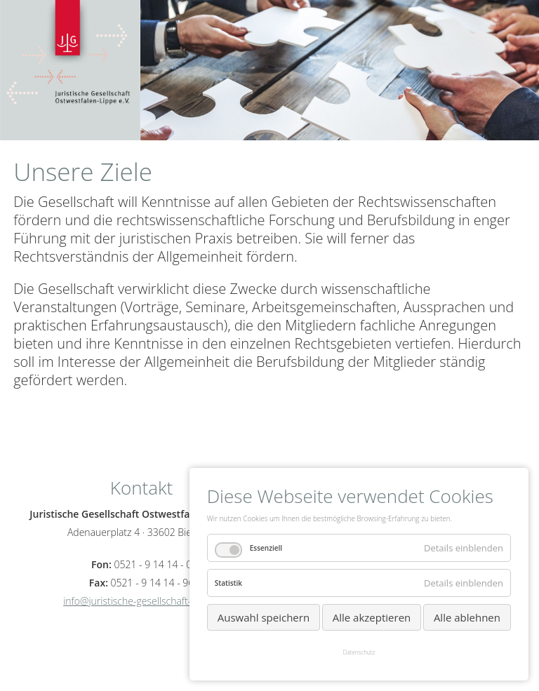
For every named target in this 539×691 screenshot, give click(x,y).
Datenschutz (359, 652)
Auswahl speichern (264, 617)
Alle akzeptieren (372, 617)
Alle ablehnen (467, 617)
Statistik (228, 583)
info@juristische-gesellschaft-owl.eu (141, 601)
